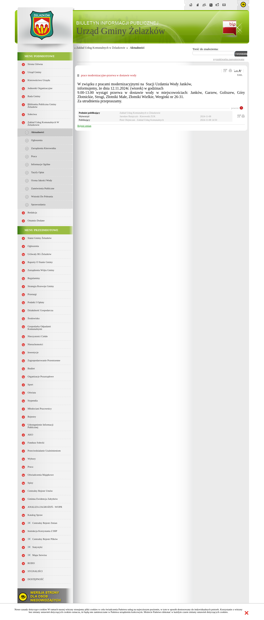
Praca (34, 156)
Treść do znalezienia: (205, 49)
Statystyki (35, 547)
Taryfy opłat (37, 172)
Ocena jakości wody (41, 180)
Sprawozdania (38, 204)
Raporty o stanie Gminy (40, 262)
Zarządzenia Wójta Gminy (41, 270)
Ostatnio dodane (36, 220)
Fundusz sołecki (36, 442)
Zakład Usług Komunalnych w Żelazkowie (100, 47)
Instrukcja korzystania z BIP (42, 531)
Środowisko (34, 318)
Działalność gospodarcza (40, 310)
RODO (31, 563)
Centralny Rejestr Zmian (42, 523)
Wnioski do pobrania (42, 196)
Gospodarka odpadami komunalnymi (39, 327)
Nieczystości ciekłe (38, 336)
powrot (235, 108)
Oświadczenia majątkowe (41, 475)
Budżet (31, 368)
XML (240, 75)
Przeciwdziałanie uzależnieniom (44, 450)
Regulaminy (34, 278)
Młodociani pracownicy (40, 408)
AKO (30, 434)
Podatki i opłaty (36, 302)
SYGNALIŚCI (35, 571)
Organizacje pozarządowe (41, 376)
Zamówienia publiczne (42, 188)
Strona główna (35, 64)
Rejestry (32, 416)
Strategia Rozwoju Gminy (41, 286)
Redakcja (32, 212)
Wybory (32, 458)
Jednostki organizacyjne (40, 88)
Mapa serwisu (37, 555)
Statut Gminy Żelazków (40, 238)
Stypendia (33, 400)
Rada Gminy (34, 96)
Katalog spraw (35, 515)
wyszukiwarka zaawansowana (228, 59)
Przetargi (32, 294)
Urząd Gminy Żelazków (120, 31)
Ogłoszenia (36, 140)
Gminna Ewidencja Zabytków (43, 499)
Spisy (30, 483)
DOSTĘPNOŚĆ (36, 579)
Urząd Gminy (34, 72)
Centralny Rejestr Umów (40, 491)
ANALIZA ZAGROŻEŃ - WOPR (45, 507)
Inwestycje (33, 352)
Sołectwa (32, 114)
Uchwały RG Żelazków (39, 254)
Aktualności (37, 132)
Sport (30, 384)
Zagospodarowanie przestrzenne (44, 360)
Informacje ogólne (40, 164)
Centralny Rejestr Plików (43, 539)
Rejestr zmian (84, 126)
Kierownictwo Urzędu (39, 80)
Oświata (32, 392)
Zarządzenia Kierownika (43, 148)
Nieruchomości (35, 344)
